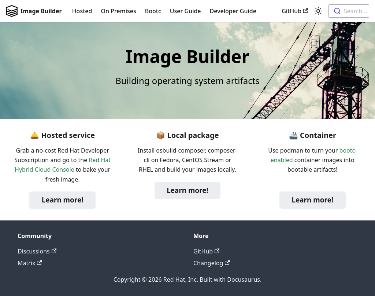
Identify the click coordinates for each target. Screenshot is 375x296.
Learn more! (62, 200)
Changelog (211, 263)
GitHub (295, 11)
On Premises (118, 11)
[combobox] (348, 11)
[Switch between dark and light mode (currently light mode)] (318, 11)
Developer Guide (233, 11)
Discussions (37, 251)
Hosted (82, 11)
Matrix (30, 263)
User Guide (185, 11)
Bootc (153, 11)
